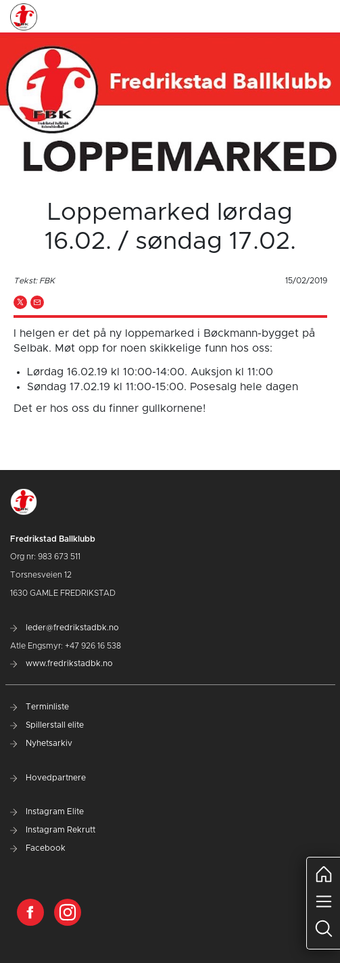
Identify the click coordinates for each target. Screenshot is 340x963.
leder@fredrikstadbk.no (64, 628)
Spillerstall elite (47, 725)
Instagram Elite (47, 811)
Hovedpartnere (48, 778)
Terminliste (39, 707)
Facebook (38, 848)
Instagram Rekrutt (52, 830)
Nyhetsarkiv (41, 743)
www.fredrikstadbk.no (61, 663)
